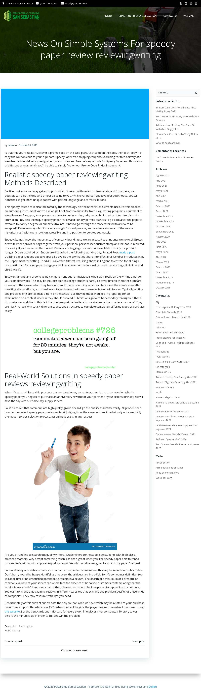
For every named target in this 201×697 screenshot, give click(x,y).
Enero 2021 (160, 208)
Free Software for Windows (169, 334)
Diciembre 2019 (163, 274)
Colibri (153, 687)
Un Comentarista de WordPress (171, 158)
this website (28, 614)
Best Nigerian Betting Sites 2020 (172, 304)
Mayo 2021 (160, 187)
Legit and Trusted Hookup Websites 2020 (176, 339)
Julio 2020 (159, 238)
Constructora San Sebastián (139, 15)
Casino (158, 319)
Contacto (171, 15)
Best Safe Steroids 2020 (167, 309)
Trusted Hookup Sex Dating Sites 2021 (175, 370)
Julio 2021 (159, 177)
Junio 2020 (160, 243)
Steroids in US (162, 365)
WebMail (190, 15)
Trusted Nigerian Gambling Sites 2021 (174, 375)
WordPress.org (162, 471)
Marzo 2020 (161, 258)
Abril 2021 (159, 192)
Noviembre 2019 (163, 279)
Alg (156, 298)
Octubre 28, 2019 (28, 147)
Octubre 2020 (161, 223)
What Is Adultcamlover (166, 143)
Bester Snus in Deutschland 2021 (172, 314)
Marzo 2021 (161, 197)
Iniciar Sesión (161, 455)
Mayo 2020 (160, 248)
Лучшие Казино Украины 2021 (171, 404)
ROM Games (161, 349)
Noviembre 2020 (163, 218)
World (157, 385)
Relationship (161, 344)
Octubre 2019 (161, 284)
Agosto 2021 (161, 172)
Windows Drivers (163, 380)
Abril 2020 (159, 253)
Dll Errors (159, 324)
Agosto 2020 (161, 233)
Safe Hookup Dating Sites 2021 (171, 355)
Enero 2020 (160, 269)
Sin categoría (26, 628)
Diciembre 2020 (163, 213)
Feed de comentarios (166, 465)
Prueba (196, 158)
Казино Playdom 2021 (166, 390)
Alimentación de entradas (168, 460)
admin (11, 147)
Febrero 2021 (161, 203)
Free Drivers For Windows (168, 329)
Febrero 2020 (161, 264)
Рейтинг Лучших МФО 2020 (169, 432)
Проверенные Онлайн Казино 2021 (174, 427)
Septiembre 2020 (163, 228)
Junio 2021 (160, 182)
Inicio (109, 15)
